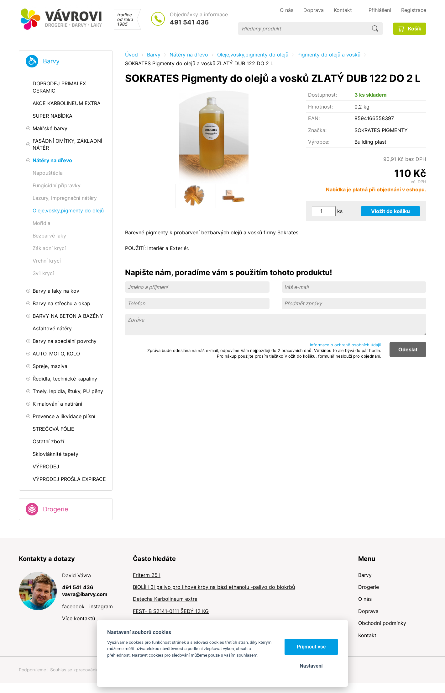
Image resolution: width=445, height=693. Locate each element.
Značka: (317, 130)
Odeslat (407, 349)
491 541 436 (189, 22)
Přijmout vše (311, 647)
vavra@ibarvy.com (84, 594)
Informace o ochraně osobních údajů (345, 344)
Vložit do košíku (390, 211)
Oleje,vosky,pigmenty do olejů (252, 54)
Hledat (375, 28)
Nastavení (311, 666)
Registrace (413, 10)
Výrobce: (318, 142)
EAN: (314, 118)
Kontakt (367, 635)
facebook (73, 606)
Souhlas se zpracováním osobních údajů (91, 669)
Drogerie (55, 509)
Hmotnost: (320, 107)
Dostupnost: (322, 95)
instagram (101, 606)
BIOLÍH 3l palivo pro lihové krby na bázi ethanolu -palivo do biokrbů (214, 587)
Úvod (131, 54)
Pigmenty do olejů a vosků (328, 54)
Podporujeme (32, 669)
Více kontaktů (78, 618)
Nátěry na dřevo (189, 54)
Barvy (51, 61)
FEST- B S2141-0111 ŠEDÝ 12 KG (171, 611)
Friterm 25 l (146, 575)
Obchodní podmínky (382, 623)
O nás (365, 599)
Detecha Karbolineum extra (165, 599)
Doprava (368, 611)
